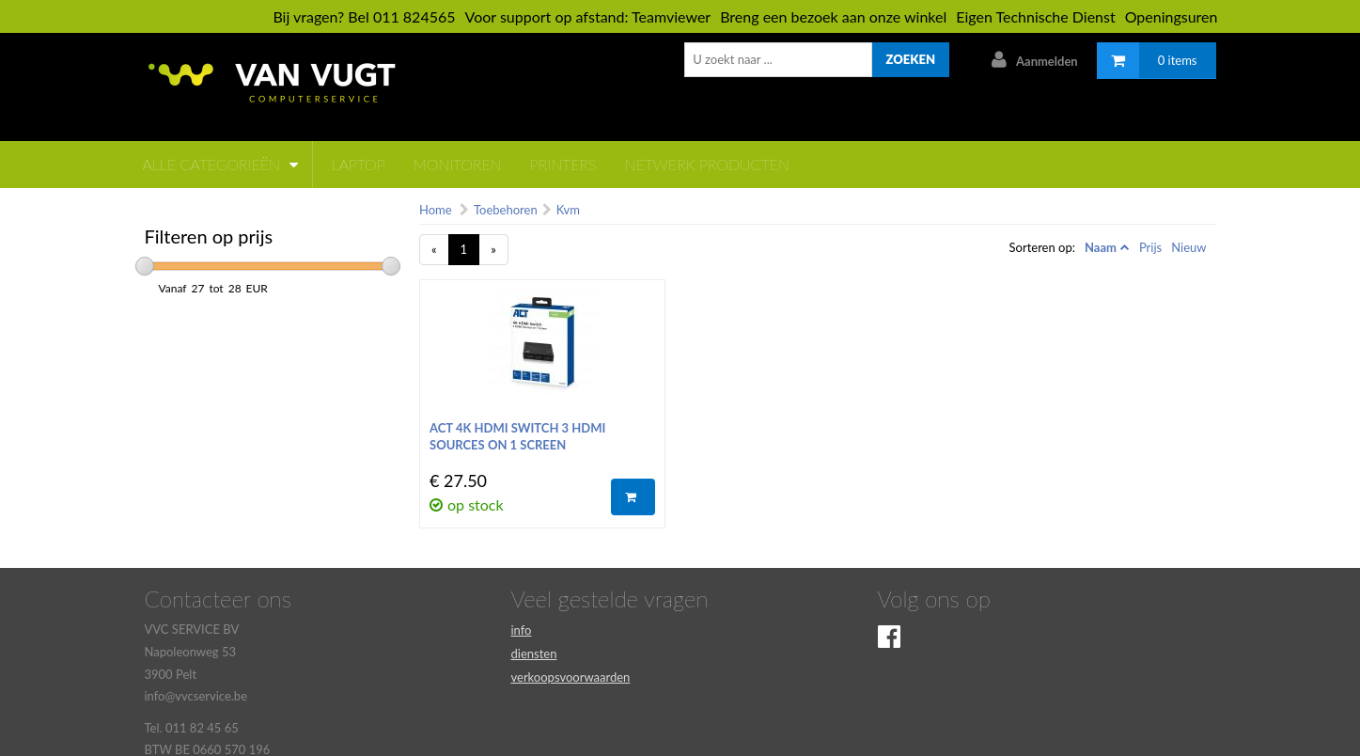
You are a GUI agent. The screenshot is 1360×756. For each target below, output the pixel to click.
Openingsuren (1171, 16)
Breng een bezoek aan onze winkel (833, 16)
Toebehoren (506, 209)
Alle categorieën (220, 164)
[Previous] (434, 249)
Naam (1101, 247)
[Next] (493, 249)
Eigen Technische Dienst (1035, 16)
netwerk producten (706, 164)
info (521, 630)
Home (435, 209)
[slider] (144, 266)
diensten (534, 653)
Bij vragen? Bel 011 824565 (364, 16)
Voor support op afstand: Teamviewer (588, 16)
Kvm (568, 209)
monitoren (458, 164)
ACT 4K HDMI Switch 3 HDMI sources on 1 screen (517, 436)
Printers (563, 164)
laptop (358, 164)
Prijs (1150, 247)
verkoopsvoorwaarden (571, 677)
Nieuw (1188, 247)
